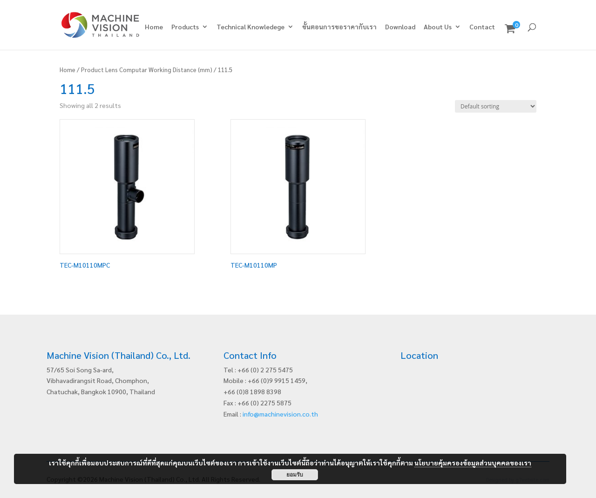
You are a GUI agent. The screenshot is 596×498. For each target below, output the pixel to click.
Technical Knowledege (250, 27)
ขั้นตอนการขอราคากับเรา (339, 27)
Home (154, 27)
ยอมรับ (294, 474)
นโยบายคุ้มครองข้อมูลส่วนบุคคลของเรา (472, 462)
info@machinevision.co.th (280, 414)
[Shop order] (495, 106)
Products (185, 27)
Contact (482, 27)
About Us (438, 27)
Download (400, 27)
